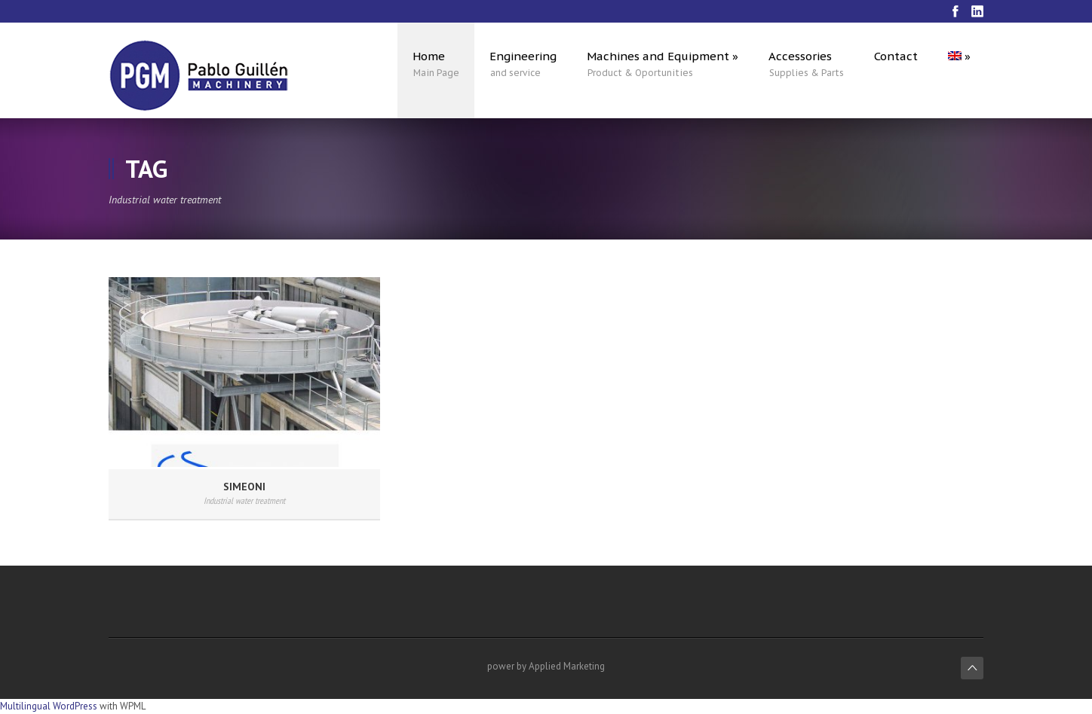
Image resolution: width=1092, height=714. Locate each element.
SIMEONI (244, 486)
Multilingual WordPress (48, 706)
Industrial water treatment (244, 500)
